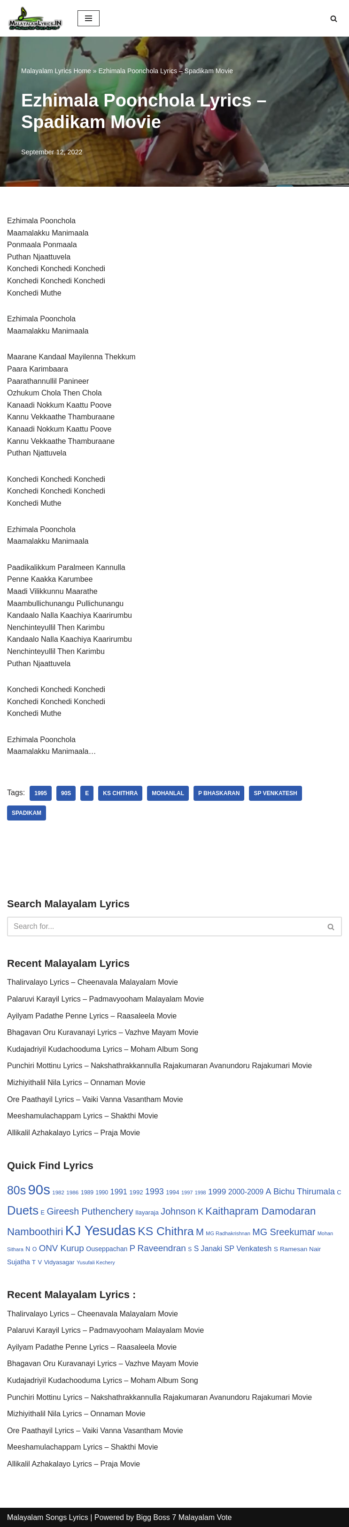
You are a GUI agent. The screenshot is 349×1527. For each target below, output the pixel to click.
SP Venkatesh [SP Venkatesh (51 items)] (248, 1248)
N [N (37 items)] (27, 1249)
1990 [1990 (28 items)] (102, 1192)
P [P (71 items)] (132, 1248)
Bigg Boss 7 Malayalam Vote (184, 1517)
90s (66, 793)
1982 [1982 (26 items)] (58, 1192)
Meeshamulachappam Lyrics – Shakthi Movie (82, 1116)
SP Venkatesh (275, 793)
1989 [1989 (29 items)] (87, 1192)
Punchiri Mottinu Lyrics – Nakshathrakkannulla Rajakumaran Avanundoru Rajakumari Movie (159, 1066)
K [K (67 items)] (200, 1211)
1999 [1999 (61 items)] (217, 1191)
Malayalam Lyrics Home (56, 71)
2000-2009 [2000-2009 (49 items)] (246, 1192)
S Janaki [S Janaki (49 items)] (208, 1249)
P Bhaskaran (219, 793)
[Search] (333, 18)
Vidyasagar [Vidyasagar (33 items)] (59, 1262)
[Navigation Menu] (89, 18)
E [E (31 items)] (42, 1212)
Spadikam (26, 813)
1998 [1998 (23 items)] (200, 1192)
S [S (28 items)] (190, 1249)
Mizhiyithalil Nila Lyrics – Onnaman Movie (76, 1082)
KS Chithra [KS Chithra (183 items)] (166, 1231)
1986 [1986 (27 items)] (72, 1192)
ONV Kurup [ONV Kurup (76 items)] (61, 1248)
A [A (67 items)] (268, 1191)
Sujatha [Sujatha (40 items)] (18, 1262)
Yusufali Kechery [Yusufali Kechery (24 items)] (96, 1262)
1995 (40, 793)
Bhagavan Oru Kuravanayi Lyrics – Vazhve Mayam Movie (102, 1032)
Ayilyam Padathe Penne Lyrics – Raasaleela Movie (92, 1016)
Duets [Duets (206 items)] (23, 1210)
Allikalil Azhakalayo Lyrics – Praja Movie (73, 1133)
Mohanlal (168, 793)
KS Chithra (120, 793)
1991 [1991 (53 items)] (118, 1191)
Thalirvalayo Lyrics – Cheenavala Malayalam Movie (92, 982)
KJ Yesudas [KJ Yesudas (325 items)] (100, 1230)
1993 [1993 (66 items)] (154, 1191)
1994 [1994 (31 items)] (172, 1192)
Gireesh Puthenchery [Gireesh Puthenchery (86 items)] (90, 1211)
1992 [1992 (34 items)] (136, 1192)
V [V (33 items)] (40, 1262)
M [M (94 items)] (200, 1232)
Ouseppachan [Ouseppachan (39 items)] (106, 1249)
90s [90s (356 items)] (39, 1189)
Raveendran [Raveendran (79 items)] (162, 1248)
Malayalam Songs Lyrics (47, 1517)
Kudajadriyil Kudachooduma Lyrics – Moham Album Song (102, 1049)
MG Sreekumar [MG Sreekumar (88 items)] (283, 1232)
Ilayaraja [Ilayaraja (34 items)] (147, 1212)
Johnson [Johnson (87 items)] (178, 1211)
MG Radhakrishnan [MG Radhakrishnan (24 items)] (228, 1233)
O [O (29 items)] (34, 1249)
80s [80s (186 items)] (16, 1190)
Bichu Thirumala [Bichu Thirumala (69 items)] (304, 1191)
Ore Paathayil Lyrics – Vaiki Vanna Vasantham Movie (95, 1099)
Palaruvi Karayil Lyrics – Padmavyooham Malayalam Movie (105, 999)
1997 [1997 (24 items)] (187, 1192)
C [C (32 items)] (339, 1192)
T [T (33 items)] (34, 1262)
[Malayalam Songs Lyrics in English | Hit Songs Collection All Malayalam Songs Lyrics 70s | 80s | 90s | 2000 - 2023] (35, 18)
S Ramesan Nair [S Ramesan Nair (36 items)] (297, 1249)
